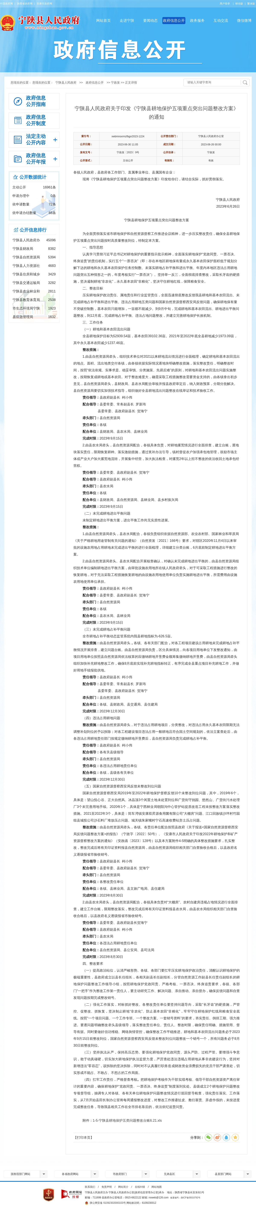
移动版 (239, 3)
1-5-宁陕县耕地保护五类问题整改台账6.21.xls (127, 1120)
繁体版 (251, 3)
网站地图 (156, 1186)
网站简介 (123, 1186)
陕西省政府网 (24, 3)
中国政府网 (6, 3)
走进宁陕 (127, 21)
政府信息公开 (174, 21)
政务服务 (197, 21)
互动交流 (221, 21)
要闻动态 (150, 21)
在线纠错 (140, 1186)
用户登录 (225, 3)
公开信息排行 (33, 229)
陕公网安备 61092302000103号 (105, 1203)
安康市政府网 (44, 3)
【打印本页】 (83, 1137)
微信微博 (244, 21)
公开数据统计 (32, 177)
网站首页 (103, 21)
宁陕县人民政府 (65, 82)
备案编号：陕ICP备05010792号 (185, 1197)
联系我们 (90, 1186)
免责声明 (107, 1186)
